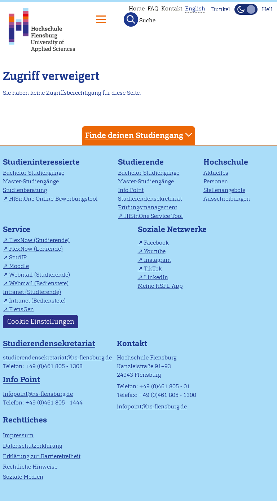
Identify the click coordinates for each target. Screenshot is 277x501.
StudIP (18, 257)
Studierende (141, 162)
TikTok (153, 268)
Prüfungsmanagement (147, 207)
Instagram (157, 260)
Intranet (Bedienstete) (37, 300)
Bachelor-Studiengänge (33, 172)
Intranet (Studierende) (32, 292)
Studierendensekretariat (150, 198)
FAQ (153, 8)
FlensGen (21, 309)
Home (137, 8)
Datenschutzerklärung (32, 445)
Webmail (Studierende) (39, 274)
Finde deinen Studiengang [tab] (139, 134)
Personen (215, 181)
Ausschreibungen (226, 198)
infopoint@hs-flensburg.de (38, 394)
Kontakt (171, 8)
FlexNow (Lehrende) (36, 248)
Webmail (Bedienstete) (39, 283)
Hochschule (225, 162)
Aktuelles (215, 172)
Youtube (155, 251)
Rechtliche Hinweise (30, 466)
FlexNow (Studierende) (39, 240)
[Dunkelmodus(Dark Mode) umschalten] (246, 9)
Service (16, 229)
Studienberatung (25, 190)
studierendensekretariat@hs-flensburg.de (57, 357)
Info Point (131, 190)
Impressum (18, 435)
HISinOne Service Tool (153, 216)
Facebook (156, 242)
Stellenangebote (224, 190)
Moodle (19, 266)
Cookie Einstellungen (40, 321)
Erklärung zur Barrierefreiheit (41, 456)
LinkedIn (156, 277)
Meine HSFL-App (160, 286)
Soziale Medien (23, 476)
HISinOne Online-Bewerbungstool (53, 198)
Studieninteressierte (41, 162)
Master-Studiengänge (31, 181)
